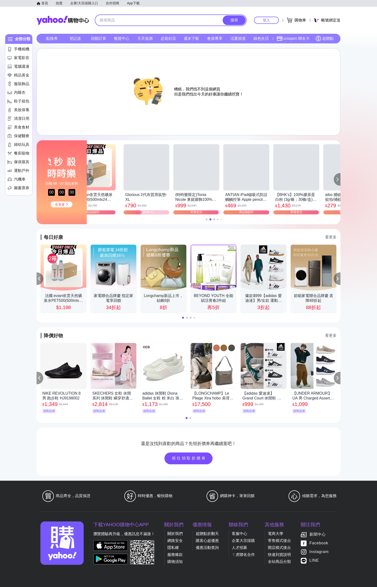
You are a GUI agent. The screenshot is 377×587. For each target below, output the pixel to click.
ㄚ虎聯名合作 (243, 555)
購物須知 (175, 562)
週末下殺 (191, 38)
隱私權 (173, 548)
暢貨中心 (121, 38)
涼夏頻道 (238, 38)
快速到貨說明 (279, 555)
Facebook (318, 543)
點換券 (52, 38)
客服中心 (239, 534)
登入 (266, 20)
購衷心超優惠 (207, 541)
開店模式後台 (279, 548)
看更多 (331, 237)
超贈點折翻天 (207, 534)
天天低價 (145, 38)
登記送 (75, 38)
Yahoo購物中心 (63, 20)
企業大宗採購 (243, 541)
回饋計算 (98, 38)
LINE (314, 560)
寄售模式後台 (279, 541)
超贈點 (324, 38)
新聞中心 (317, 534)
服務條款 (175, 555)
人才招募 (239, 548)
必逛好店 (168, 38)
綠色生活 (261, 38)
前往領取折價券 (189, 458)
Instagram (319, 552)
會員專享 (214, 38)
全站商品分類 (279, 562)
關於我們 (175, 534)
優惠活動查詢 (207, 548)
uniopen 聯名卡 (293, 38)
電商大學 (275, 534)
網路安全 (175, 541)
